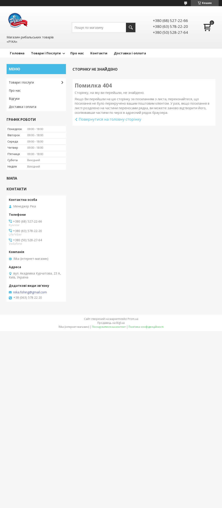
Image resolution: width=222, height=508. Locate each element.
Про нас (77, 53)
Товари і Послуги (46, 53)
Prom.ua (133, 319)
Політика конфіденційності (146, 327)
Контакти (98, 53)
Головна (17, 53)
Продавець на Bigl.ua (111, 323)
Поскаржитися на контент (109, 327)
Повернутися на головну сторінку (110, 119)
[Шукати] (130, 27)
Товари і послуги (21, 82)
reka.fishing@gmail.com (30, 292)
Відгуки (14, 98)
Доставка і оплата (130, 53)
